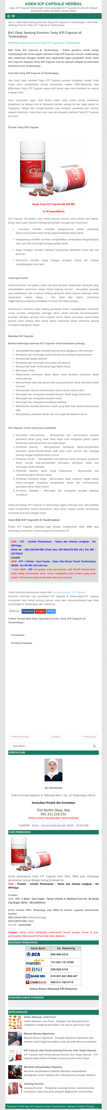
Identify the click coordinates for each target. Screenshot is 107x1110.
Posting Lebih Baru (20, 736)
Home (11, 22)
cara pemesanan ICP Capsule (68, 592)
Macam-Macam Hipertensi (39, 1033)
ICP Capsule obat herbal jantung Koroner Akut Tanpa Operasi (60, 1050)
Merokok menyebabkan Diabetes (43, 1067)
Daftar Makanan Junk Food (40, 1017)
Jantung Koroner (34, 1083)
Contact (81, 1106)
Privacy (90, 1106)
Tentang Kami (58, 1106)
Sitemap (71, 1106)
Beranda (56, 736)
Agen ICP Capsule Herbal (53, 4)
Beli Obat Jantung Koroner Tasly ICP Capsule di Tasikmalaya (51, 22)
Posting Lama (89, 736)
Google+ (40, 611)
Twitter (51, 611)
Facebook (28, 611)
